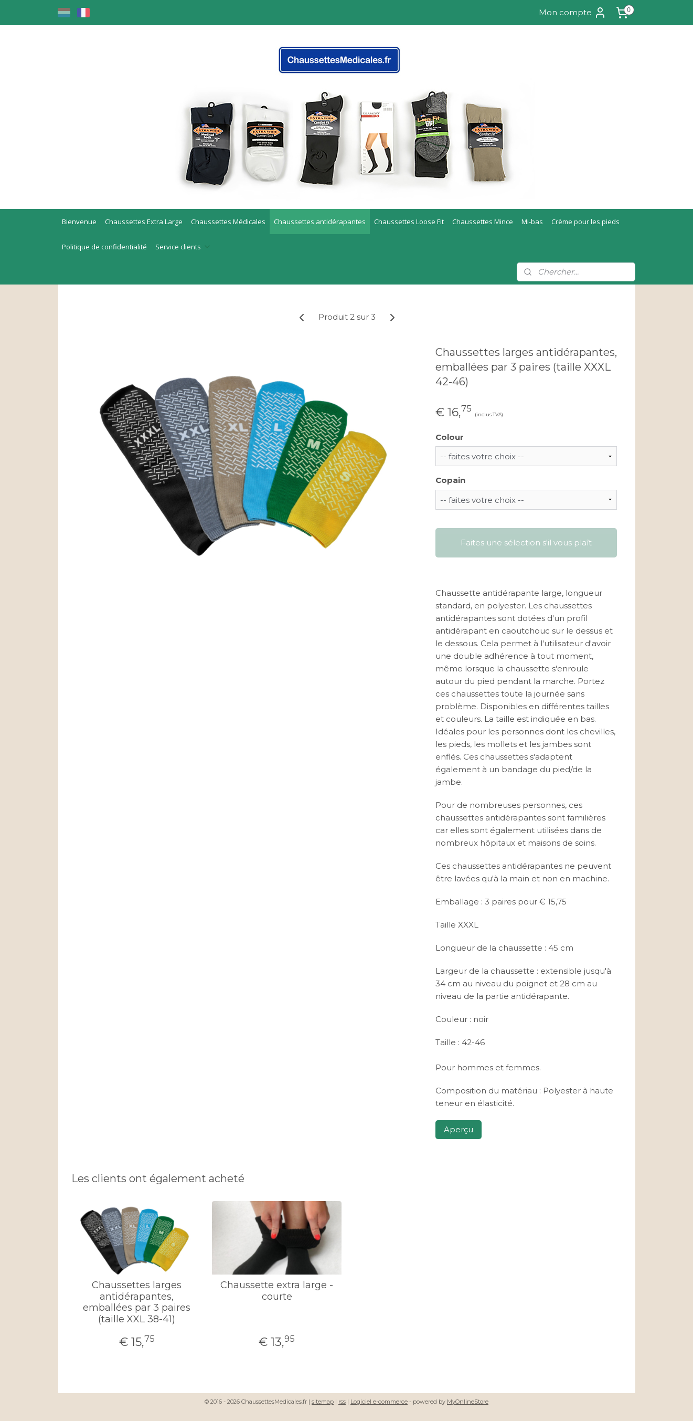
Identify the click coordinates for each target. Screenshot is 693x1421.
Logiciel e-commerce (379, 1401)
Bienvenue (79, 221)
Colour (449, 437)
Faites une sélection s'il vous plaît (525, 543)
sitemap (323, 1401)
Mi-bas (532, 221)
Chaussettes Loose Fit (409, 221)
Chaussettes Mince (482, 221)
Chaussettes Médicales (228, 221)
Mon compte (572, 12)
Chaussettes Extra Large (144, 221)
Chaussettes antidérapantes (320, 221)
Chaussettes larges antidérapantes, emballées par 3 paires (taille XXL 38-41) (136, 1302)
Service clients (183, 246)
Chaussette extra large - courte (276, 1291)
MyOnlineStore (467, 1401)
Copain (450, 480)
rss (342, 1401)
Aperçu (458, 1129)
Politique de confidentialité (104, 246)
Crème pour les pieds (585, 221)
